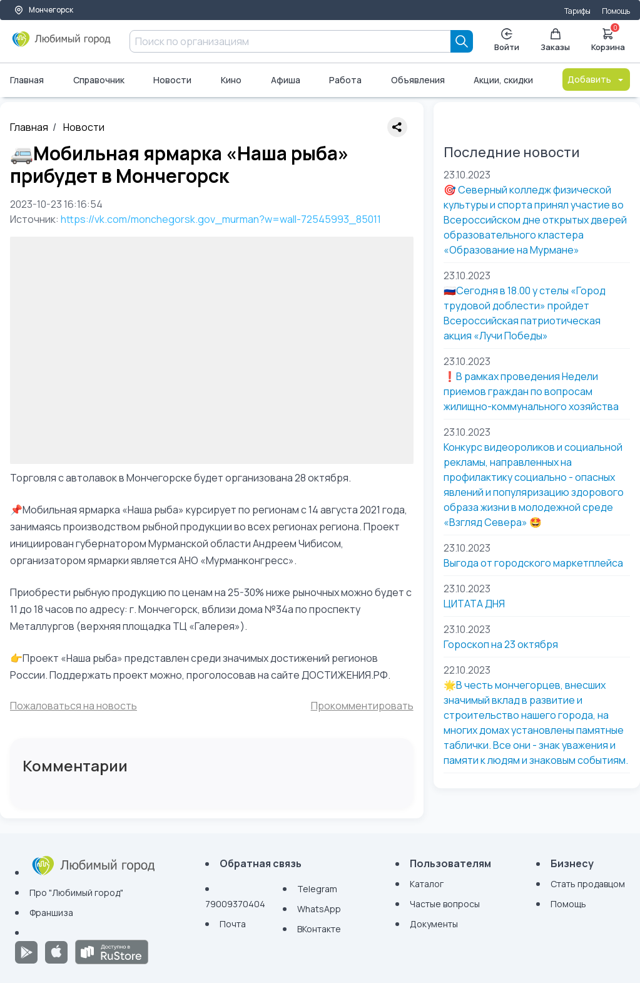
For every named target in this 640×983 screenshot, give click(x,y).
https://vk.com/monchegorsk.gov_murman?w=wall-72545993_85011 (221, 219)
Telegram (317, 889)
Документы (434, 924)
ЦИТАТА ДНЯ (474, 603)
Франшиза (51, 913)
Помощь (616, 11)
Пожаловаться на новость (73, 706)
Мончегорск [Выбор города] (43, 9)
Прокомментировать (362, 706)
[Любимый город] (61, 43)
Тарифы (577, 11)
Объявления (418, 80)
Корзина (608, 39)
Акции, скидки (503, 80)
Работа (345, 80)
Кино (231, 80)
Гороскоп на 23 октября (501, 644)
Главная (27, 80)
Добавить (596, 79)
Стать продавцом (588, 884)
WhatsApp (319, 909)
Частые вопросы (445, 904)
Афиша (285, 80)
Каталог (427, 884)
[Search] (461, 41)
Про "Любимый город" (76, 892)
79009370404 (235, 904)
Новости (172, 80)
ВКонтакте (319, 929)
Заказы (555, 40)
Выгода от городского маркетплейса (533, 563)
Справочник (98, 80)
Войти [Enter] (506, 40)
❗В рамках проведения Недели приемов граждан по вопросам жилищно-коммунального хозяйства (531, 391)
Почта (233, 924)
